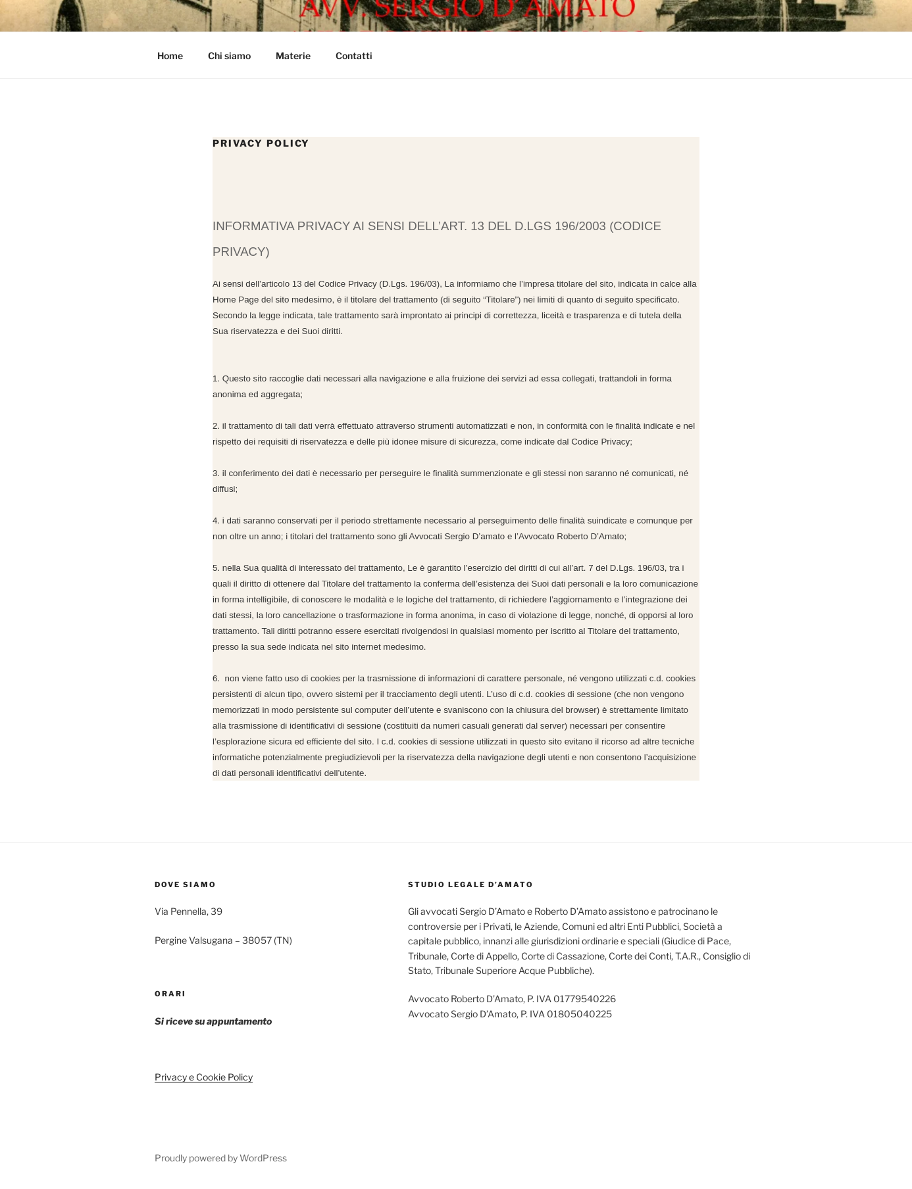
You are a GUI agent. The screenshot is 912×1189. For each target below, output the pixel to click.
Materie (293, 55)
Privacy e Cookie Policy (204, 1076)
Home (170, 55)
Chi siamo (229, 55)
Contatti (354, 55)
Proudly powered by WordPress (221, 1157)
